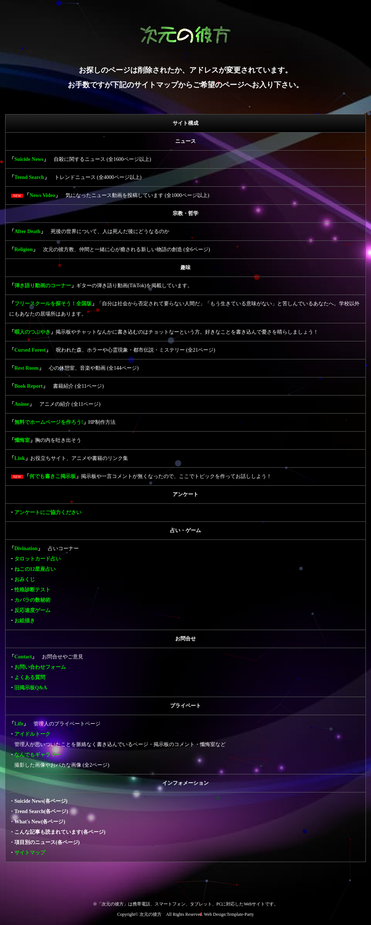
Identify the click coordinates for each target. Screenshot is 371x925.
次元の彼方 (150, 914)
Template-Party (240, 914)
